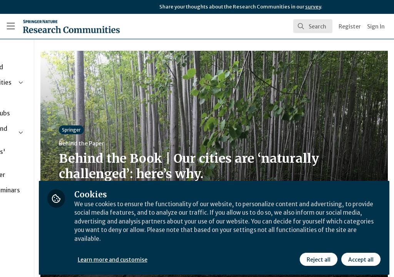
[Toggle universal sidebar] (11, 26)
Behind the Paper (145, 143)
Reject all (318, 256)
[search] (312, 26)
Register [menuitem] (350, 26)
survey (313, 6)
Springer (135, 130)
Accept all (360, 256)
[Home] (71, 26)
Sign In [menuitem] (376, 26)
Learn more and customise (177, 256)
